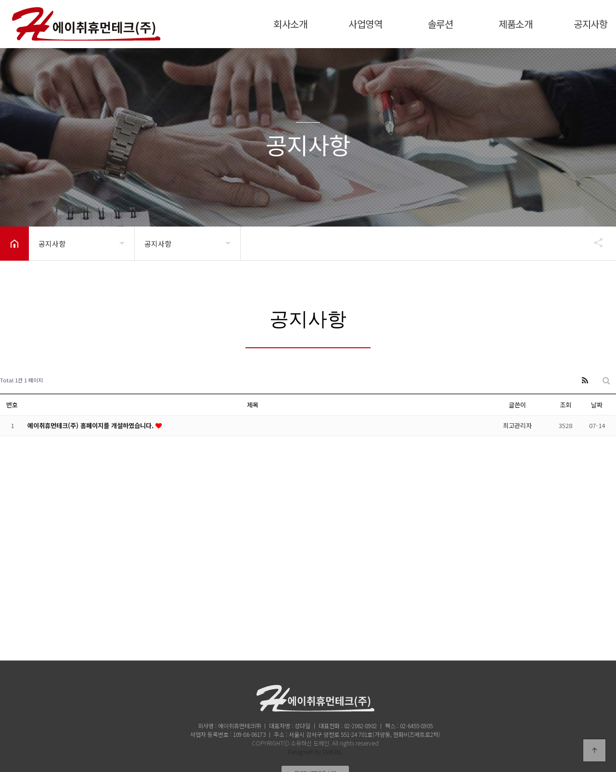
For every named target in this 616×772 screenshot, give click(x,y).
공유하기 (593, 242)
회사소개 (290, 24)
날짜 (597, 404)
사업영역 (365, 24)
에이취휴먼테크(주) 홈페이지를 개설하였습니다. (91, 425)
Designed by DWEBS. (315, 751)
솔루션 (440, 24)
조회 (565, 404)
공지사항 (590, 24)
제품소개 (515, 24)
